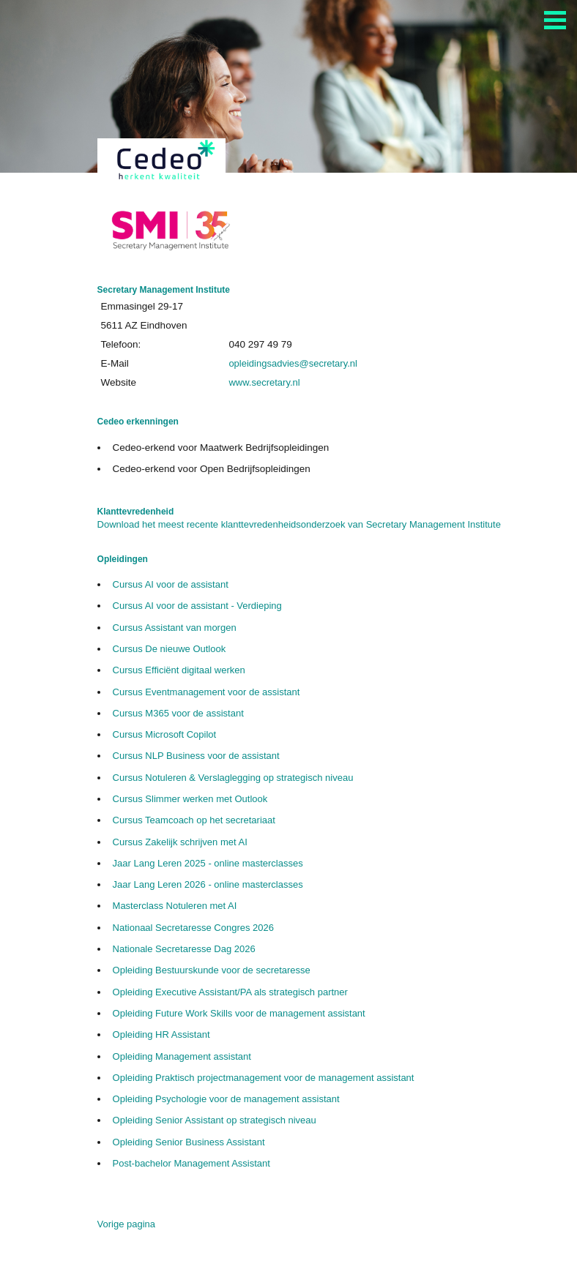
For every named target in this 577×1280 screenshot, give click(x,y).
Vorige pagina (126, 1224)
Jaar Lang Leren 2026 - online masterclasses (208, 884)
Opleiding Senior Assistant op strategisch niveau (214, 1120)
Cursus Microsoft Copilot (165, 734)
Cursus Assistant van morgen (175, 627)
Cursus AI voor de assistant (170, 584)
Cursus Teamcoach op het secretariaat (194, 820)
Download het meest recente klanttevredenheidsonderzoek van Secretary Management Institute (299, 524)
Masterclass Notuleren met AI (175, 905)
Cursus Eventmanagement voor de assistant (206, 691)
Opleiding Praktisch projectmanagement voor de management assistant (263, 1077)
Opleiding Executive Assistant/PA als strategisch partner (230, 992)
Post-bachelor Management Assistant (191, 1163)
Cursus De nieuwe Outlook (169, 648)
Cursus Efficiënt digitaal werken (179, 670)
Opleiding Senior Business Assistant (189, 1142)
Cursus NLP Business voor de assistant (196, 755)
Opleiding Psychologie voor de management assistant (226, 1098)
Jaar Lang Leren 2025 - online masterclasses (208, 863)
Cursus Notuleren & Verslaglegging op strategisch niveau (233, 777)
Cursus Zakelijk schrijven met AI (180, 842)
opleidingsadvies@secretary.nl (292, 363)
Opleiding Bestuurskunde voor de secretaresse (211, 970)
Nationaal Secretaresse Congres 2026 (193, 927)
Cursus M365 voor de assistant (178, 713)
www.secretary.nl (263, 382)
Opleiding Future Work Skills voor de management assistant (239, 1013)
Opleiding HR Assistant (161, 1034)
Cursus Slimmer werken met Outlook (190, 798)
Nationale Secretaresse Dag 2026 (184, 948)
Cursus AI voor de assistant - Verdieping (197, 605)
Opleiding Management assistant (182, 1056)
